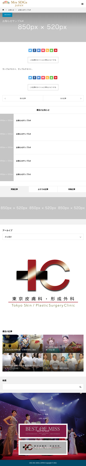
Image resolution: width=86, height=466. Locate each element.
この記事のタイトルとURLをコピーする (43, 60)
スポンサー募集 (43, 414)
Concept (43, 410)
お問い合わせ (43, 418)
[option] (14, 208)
